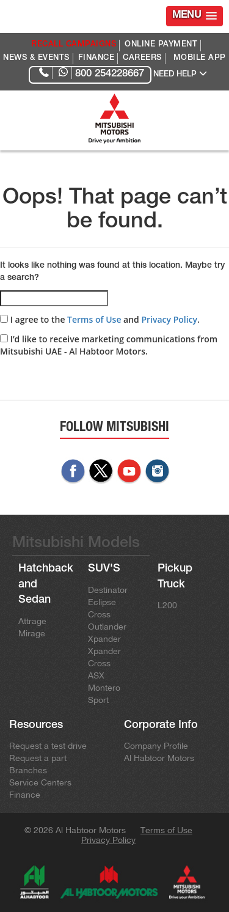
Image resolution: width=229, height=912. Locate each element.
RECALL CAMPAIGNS (73, 45)
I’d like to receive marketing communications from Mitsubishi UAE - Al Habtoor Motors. (108, 345)
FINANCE (96, 58)
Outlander (107, 626)
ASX (96, 675)
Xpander (104, 639)
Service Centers (40, 782)
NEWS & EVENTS (36, 58)
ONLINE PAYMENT (161, 45)
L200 (167, 605)
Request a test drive (48, 746)
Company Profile (156, 746)
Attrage (32, 621)
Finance (24, 795)
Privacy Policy (169, 319)
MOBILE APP (199, 58)
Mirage (31, 633)
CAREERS (142, 58)
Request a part (38, 758)
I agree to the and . (100, 319)
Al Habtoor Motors (159, 758)
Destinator (108, 590)
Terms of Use (94, 319)
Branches (28, 770)
